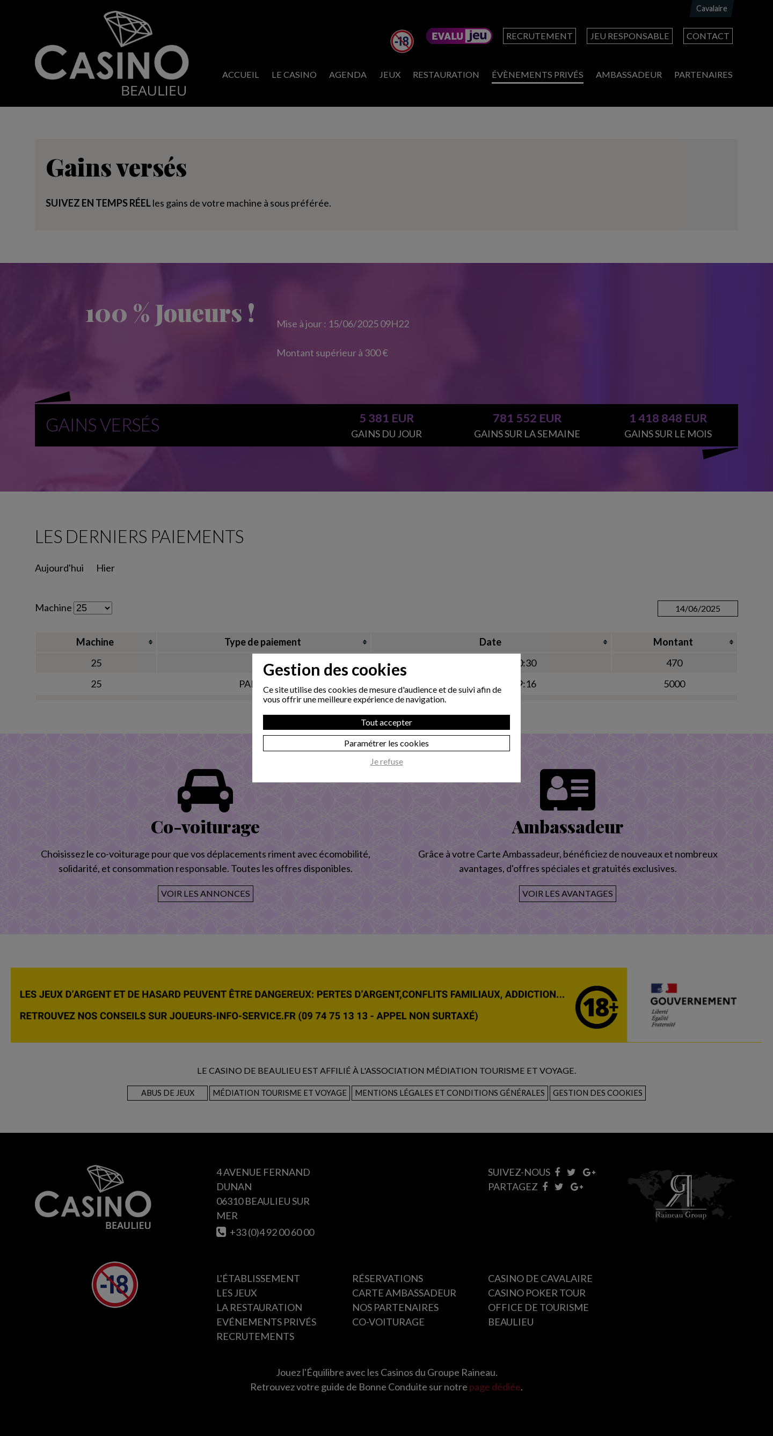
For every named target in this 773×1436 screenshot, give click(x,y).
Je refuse (386, 761)
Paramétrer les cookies (386, 743)
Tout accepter (386, 722)
